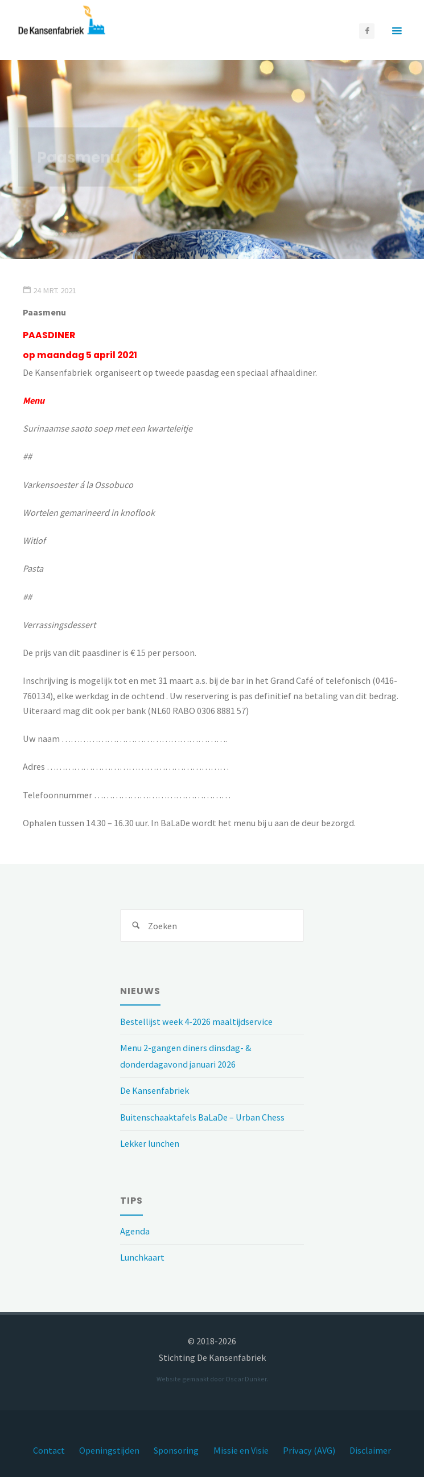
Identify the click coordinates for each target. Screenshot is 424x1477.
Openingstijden (109, 1450)
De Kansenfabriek (154, 1090)
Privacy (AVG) (309, 1450)
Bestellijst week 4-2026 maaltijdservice (196, 1021)
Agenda (135, 1231)
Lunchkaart (142, 1257)
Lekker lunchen (149, 1143)
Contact (49, 1450)
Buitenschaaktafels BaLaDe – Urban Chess (202, 1117)
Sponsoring (176, 1450)
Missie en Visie (241, 1450)
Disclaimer (370, 1450)
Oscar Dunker (245, 1379)
